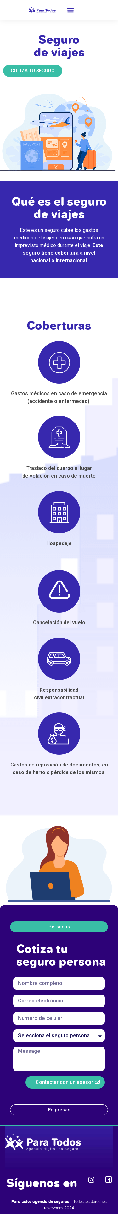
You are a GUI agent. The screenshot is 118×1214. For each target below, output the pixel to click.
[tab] (59, 926)
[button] (70, 10)
